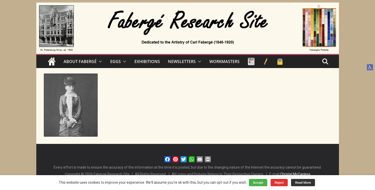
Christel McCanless (295, 174)
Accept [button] (258, 182)
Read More (303, 182)
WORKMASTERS (224, 61)
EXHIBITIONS (147, 61)
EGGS (115, 61)
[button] (370, 67)
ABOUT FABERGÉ (80, 61)
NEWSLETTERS (182, 61)
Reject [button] (279, 182)
